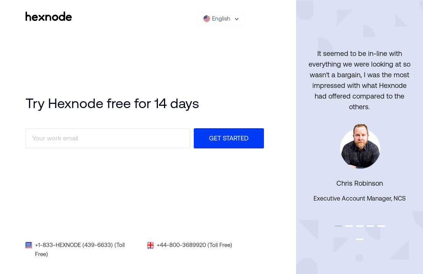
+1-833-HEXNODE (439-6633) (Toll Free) (80, 249)
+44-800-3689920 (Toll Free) (194, 245)
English (216, 18)
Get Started (229, 138)
